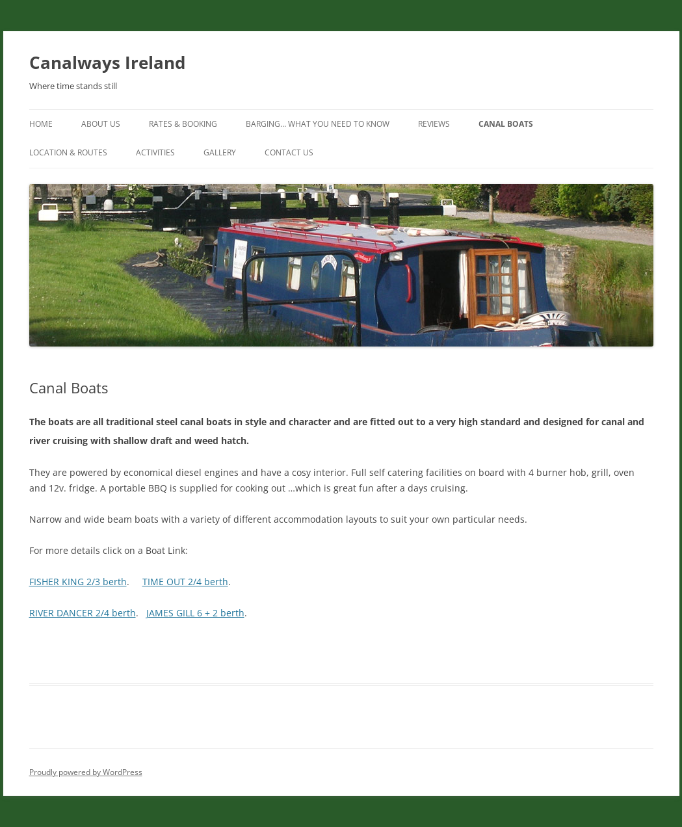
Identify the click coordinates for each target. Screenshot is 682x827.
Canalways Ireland (107, 62)
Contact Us (289, 152)
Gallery (219, 152)
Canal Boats (506, 123)
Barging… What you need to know (317, 123)
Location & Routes (68, 152)
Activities (155, 152)
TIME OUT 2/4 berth (185, 581)
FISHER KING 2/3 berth (78, 581)
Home (41, 123)
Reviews (434, 123)
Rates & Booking (183, 123)
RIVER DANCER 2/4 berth (82, 613)
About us (100, 123)
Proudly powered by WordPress (85, 772)
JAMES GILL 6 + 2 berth (195, 613)
